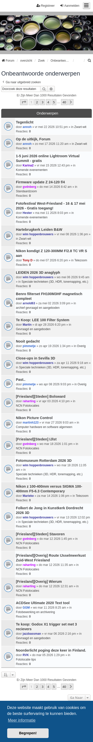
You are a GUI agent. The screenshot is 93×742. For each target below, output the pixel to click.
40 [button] (64, 102)
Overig (81, 346)
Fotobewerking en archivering (35, 612)
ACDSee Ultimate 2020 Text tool (42, 603)
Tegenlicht (24, 122)
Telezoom (80, 260)
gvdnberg (29, 187)
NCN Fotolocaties (27, 405)
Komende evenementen (31, 170)
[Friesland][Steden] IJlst (36, 439)
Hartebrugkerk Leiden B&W (39, 230)
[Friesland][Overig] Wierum (39, 582)
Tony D (27, 260)
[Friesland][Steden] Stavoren (40, 534)
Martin (27, 324)
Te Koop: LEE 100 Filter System (42, 320)
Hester (27, 213)
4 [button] (48, 102)
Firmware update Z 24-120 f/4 (40, 182)
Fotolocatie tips (26, 659)
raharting (29, 401)
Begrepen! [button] (28, 733)
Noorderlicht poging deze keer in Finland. (51, 650)
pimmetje (29, 346)
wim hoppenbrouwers (38, 234)
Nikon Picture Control (34, 418)
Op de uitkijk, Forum (33, 139)
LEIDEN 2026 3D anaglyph (38, 272)
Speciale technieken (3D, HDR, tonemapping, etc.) (55, 281)
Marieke (28, 496)
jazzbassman (32, 633)
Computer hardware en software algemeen (44, 427)
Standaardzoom (26, 191)
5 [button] (54, 102)
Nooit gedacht (28, 341)
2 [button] (37, 102)
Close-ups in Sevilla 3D (35, 358)
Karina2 (28, 165)
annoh (27, 127)
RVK (26, 655)
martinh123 (30, 422)
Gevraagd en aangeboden (33, 329)
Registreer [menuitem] (45, 5)
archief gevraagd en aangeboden (38, 308)
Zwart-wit (80, 127)
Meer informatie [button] (21, 720)
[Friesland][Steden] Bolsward (40, 396)
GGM (26, 607)
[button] (24, 102)
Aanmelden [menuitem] (69, 5)
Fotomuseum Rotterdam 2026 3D (44, 461)
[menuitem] (89, 60)
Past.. (20, 380)
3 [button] (42, 102)
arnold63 (29, 303)
